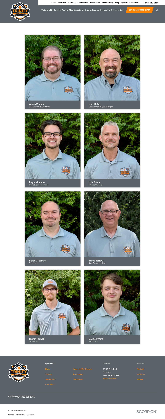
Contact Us (133, 3)
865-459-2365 (151, 2)
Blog (117, 3)
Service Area (83, 3)
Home (47, 369)
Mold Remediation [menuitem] (76, 10)
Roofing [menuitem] (65, 10)
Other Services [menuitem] (117, 10)
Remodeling (78, 374)
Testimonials (95, 3)
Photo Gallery (107, 3)
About (53, 3)
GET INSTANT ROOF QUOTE (139, 10)
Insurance (62, 3)
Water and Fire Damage (82, 369)
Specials (124, 3)
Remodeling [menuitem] (105, 10)
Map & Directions (110, 379)
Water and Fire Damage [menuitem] (51, 10)
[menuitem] (11, 414)
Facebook (140, 369)
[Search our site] (157, 10)
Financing (72, 3)
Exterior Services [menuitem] (92, 10)
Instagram (141, 374)
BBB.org (140, 379)
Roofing (48, 374)
